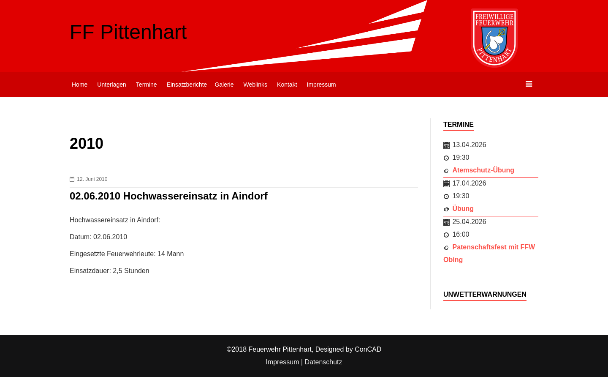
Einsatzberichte (187, 84)
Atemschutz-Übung (483, 170)
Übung (463, 208)
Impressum (321, 84)
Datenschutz (323, 362)
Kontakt (287, 84)
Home (79, 84)
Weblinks (256, 84)
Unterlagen (111, 84)
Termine (146, 84)
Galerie (223, 84)
